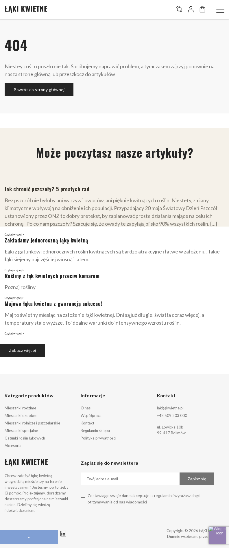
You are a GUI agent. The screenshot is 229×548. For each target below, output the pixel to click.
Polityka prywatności (98, 438)
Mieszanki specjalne (21, 430)
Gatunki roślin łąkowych (25, 438)
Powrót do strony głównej (39, 89)
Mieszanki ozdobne (21, 415)
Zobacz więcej (22, 350)
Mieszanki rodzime (20, 408)
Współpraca (91, 415)
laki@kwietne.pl (170, 408)
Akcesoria (13, 445)
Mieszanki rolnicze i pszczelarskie (32, 423)
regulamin (163, 495)
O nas (86, 408)
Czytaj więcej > (14, 234)
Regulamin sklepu (95, 430)
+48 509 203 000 (172, 415)
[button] (220, 10)
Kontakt (87, 423)
